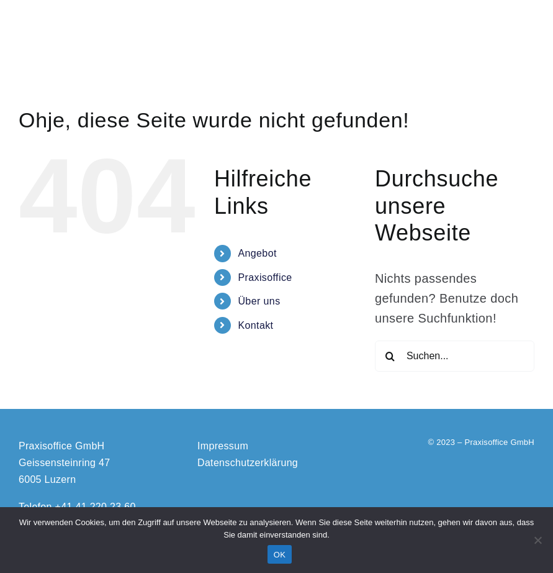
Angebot (257, 253)
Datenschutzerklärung (247, 462)
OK (279, 554)
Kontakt (255, 325)
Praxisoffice (265, 277)
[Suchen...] (454, 356)
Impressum (222, 446)
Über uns (259, 301)
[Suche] (390, 356)
